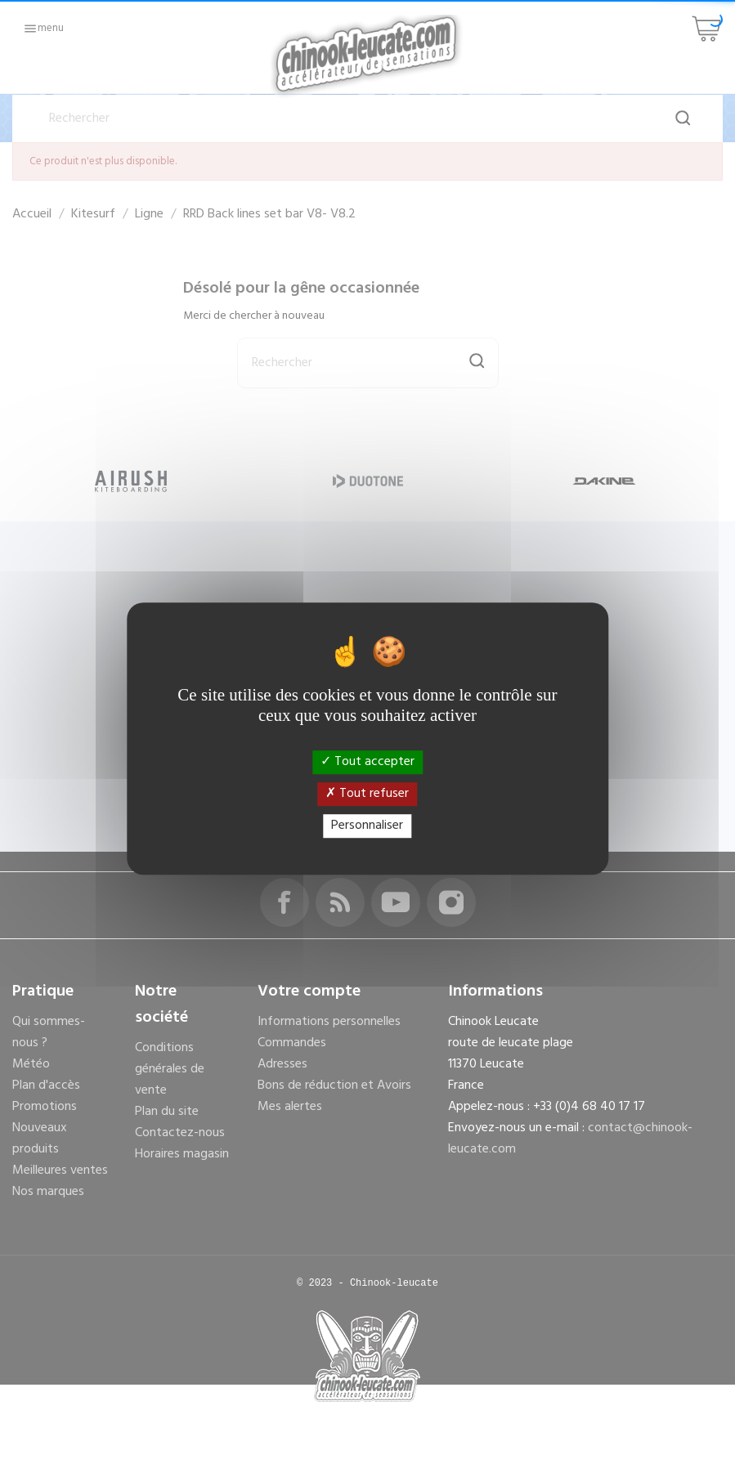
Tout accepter (367, 761)
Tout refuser (367, 793)
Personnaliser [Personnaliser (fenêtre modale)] (367, 825)
